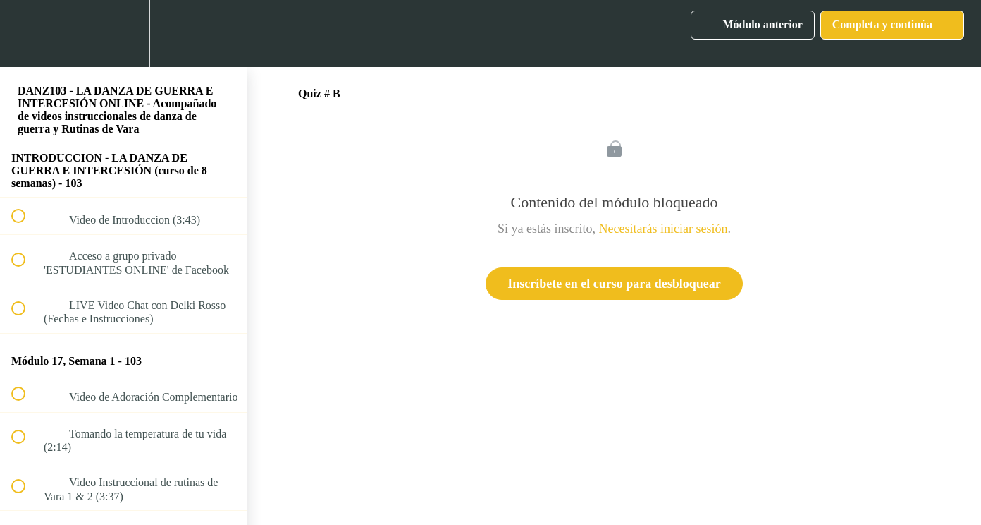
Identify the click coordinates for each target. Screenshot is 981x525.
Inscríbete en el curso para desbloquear (613, 284)
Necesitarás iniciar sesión (663, 229)
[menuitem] (123, 33)
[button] (26, 33)
